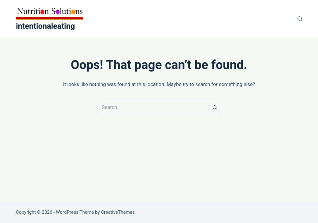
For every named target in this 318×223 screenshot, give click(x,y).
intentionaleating (45, 26)
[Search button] (215, 107)
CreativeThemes (118, 212)
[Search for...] (153, 107)
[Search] (300, 18)
